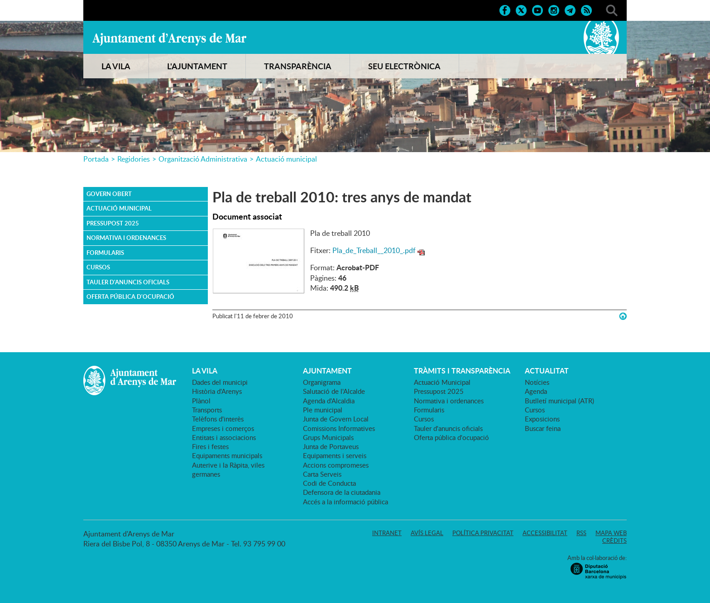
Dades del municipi (220, 382)
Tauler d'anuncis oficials (127, 282)
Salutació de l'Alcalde (334, 391)
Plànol (201, 400)
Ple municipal (322, 409)
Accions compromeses (336, 464)
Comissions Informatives (339, 428)
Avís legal (427, 533)
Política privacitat (482, 533)
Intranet (387, 533)
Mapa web (611, 533)
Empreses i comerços (223, 428)
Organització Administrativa (202, 159)
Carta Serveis (322, 474)
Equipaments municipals (227, 455)
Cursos (98, 267)
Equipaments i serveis (334, 455)
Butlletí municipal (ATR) (559, 400)
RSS (581, 533)
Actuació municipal (286, 159)
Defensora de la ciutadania (341, 492)
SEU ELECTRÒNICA (404, 66)
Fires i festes (210, 446)
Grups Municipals (328, 437)
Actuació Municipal (119, 208)
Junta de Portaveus (331, 446)
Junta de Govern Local (336, 418)
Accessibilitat (545, 533)
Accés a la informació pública (345, 501)
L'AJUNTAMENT (197, 66)
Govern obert (109, 194)
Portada (96, 159)
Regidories (133, 159)
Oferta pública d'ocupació (130, 296)
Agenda (536, 391)
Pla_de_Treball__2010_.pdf (374, 250)
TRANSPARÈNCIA (297, 66)
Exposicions (542, 418)
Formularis (105, 253)
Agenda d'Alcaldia (329, 400)
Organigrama (322, 382)
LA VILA (115, 66)
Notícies (537, 382)
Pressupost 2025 (112, 223)
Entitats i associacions (224, 437)
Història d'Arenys (217, 391)
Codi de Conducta (329, 483)
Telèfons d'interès (218, 418)
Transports (207, 409)
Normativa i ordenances (126, 238)
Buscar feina (543, 428)
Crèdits (614, 540)
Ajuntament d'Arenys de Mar (169, 39)
